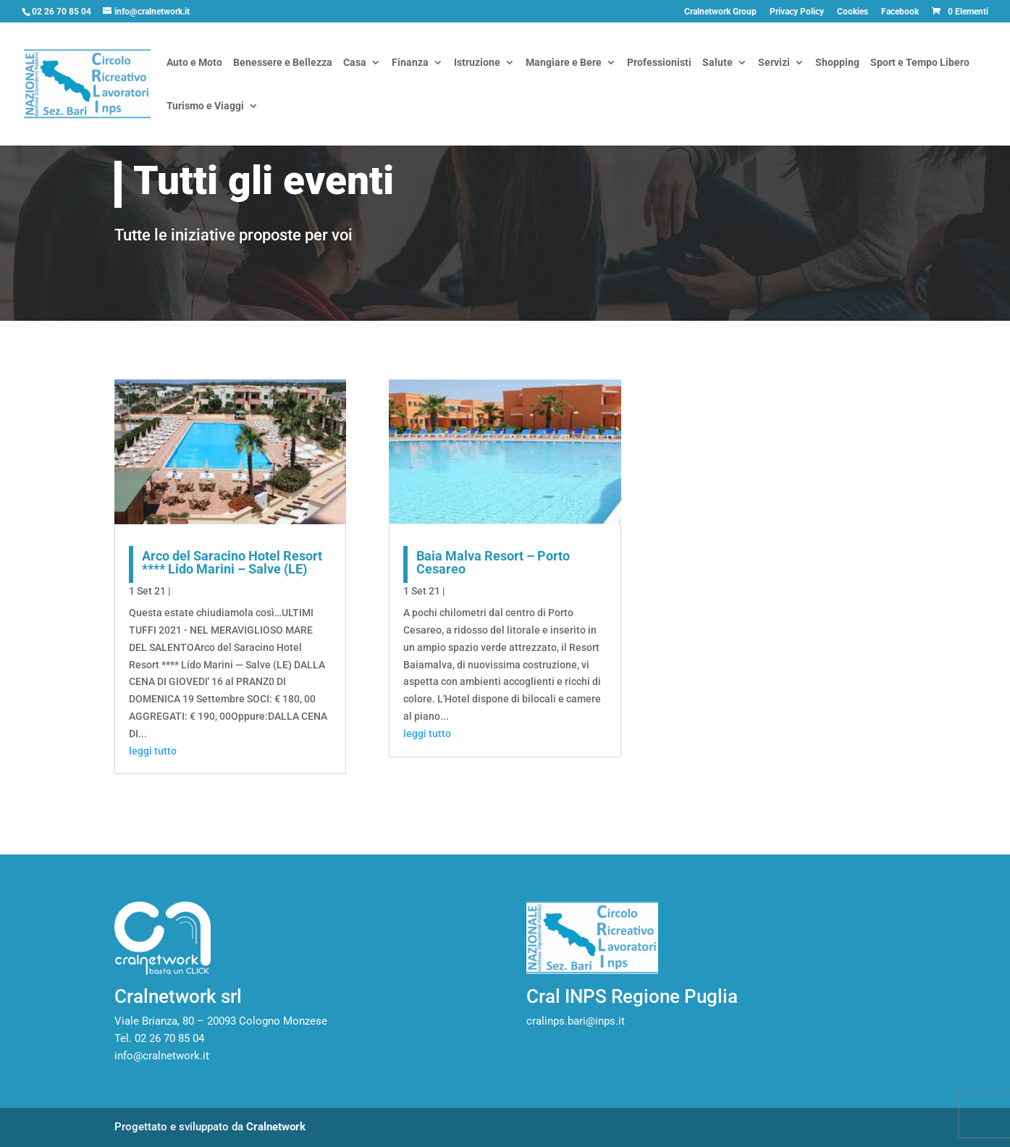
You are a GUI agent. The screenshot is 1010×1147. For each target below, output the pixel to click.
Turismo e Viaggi (205, 107)
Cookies (852, 12)
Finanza (410, 63)
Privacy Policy (797, 12)
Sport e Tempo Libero (919, 63)
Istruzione (477, 63)
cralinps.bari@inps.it (575, 1021)
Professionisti (659, 63)
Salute (717, 63)
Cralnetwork (276, 1126)
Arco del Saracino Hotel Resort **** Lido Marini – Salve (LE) (232, 562)
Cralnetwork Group (720, 12)
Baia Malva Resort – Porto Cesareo (493, 562)
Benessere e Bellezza (282, 63)
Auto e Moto (194, 63)
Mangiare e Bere (564, 63)
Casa (354, 63)
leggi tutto (153, 751)
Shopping (837, 63)
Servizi (774, 63)
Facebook (900, 12)
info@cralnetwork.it (161, 1055)
